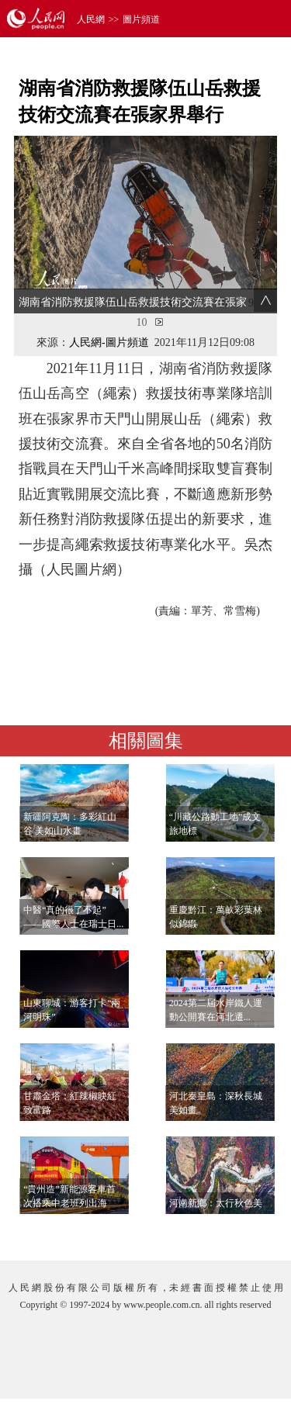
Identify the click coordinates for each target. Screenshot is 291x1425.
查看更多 (233, 1233)
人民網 (91, 19)
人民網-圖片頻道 (109, 342)
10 (142, 322)
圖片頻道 (141, 19)
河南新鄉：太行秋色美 (215, 1203)
